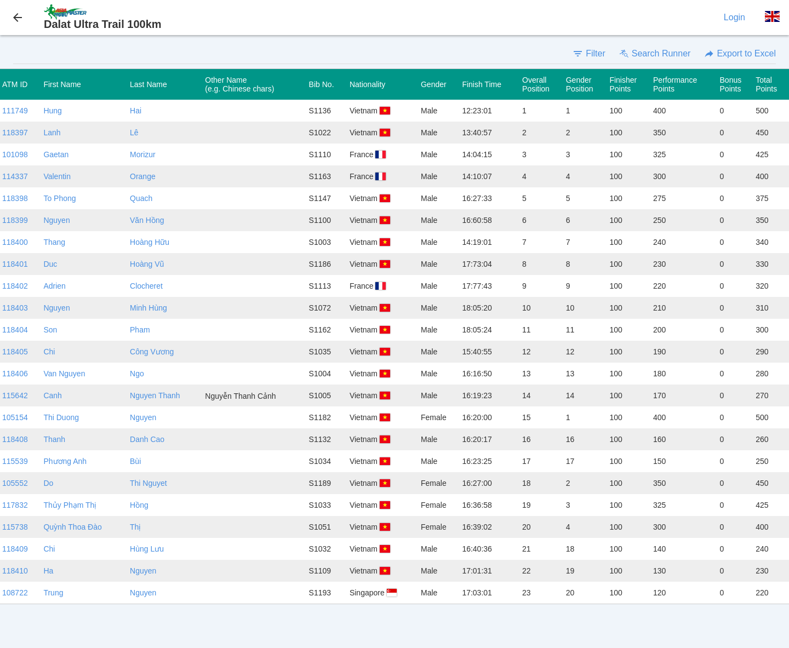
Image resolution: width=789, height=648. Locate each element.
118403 (15, 307)
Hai (135, 110)
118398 (15, 198)
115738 (15, 527)
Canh (52, 395)
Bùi (135, 461)
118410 (15, 570)
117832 (15, 505)
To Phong (59, 198)
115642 (15, 395)
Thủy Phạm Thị (69, 505)
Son (50, 329)
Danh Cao (147, 439)
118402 (15, 286)
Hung (52, 110)
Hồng (139, 505)
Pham (140, 329)
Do (48, 483)
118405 (15, 351)
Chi (49, 351)
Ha (48, 570)
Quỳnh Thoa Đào (72, 527)
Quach (141, 198)
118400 (15, 242)
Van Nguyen (64, 373)
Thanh (54, 439)
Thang (54, 242)
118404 (15, 329)
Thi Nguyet (148, 483)
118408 (15, 439)
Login (734, 17)
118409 (15, 548)
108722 (15, 592)
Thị (135, 527)
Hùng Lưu (147, 548)
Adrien (54, 286)
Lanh (51, 132)
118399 (15, 220)
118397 (15, 132)
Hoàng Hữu (149, 242)
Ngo (137, 373)
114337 (15, 176)
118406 (15, 373)
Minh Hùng (148, 307)
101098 (15, 154)
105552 (15, 483)
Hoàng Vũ (147, 264)
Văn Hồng (147, 220)
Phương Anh (65, 461)
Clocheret (146, 286)
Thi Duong (61, 417)
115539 (15, 461)
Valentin (57, 176)
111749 (15, 110)
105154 (15, 417)
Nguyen (56, 220)
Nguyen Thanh (155, 395)
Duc (50, 264)
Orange (143, 176)
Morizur (143, 154)
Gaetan (55, 154)
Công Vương (152, 351)
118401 (15, 264)
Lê (134, 132)
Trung (53, 592)
